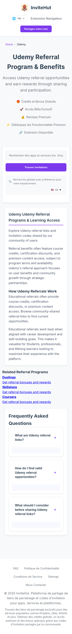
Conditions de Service (27, 576)
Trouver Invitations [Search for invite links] (36, 167)
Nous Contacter (36, 585)
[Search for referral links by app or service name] (36, 155)
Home (9, 44)
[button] (56, 190)
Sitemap (53, 576)
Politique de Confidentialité (41, 568)
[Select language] (18, 18)
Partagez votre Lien (36, 28)
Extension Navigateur (46, 18)
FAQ (15, 568)
